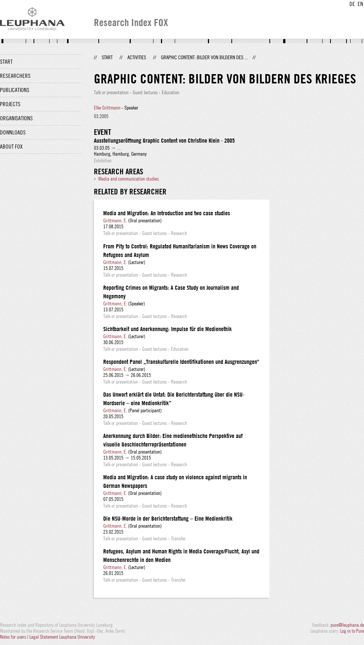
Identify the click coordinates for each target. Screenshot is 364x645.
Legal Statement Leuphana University (62, 637)
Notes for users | (14, 637)
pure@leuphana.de (347, 625)
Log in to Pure (352, 631)
